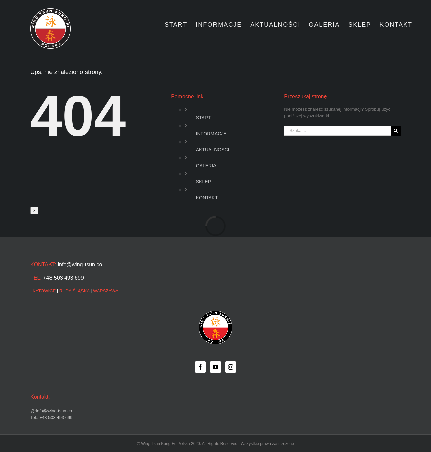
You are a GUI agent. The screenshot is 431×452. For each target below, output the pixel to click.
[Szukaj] (396, 131)
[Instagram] (230, 367)
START (203, 117)
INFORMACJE (211, 133)
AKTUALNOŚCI (212, 149)
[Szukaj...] (337, 131)
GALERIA (206, 165)
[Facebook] (200, 367)
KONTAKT (207, 197)
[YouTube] (215, 367)
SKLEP (203, 181)
